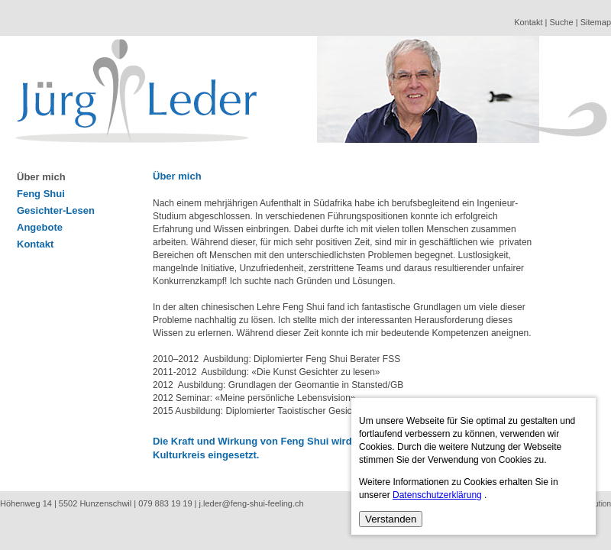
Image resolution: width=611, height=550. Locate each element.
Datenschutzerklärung (437, 495)
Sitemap (595, 22)
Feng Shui (41, 193)
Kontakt (528, 22)
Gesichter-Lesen (56, 210)
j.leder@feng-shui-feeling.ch (251, 503)
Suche (561, 22)
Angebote (40, 227)
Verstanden (390, 519)
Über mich (41, 177)
